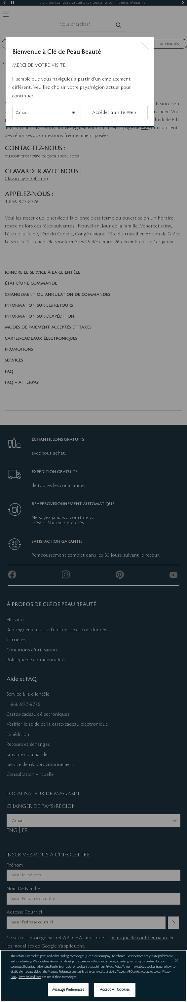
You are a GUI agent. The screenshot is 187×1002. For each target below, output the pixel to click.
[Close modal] (145, 46)
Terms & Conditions (30, 977)
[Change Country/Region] (45, 112)
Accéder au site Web (114, 112)
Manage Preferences (68, 989)
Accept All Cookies (115, 989)
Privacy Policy (113, 966)
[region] (93, 976)
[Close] (176, 960)
